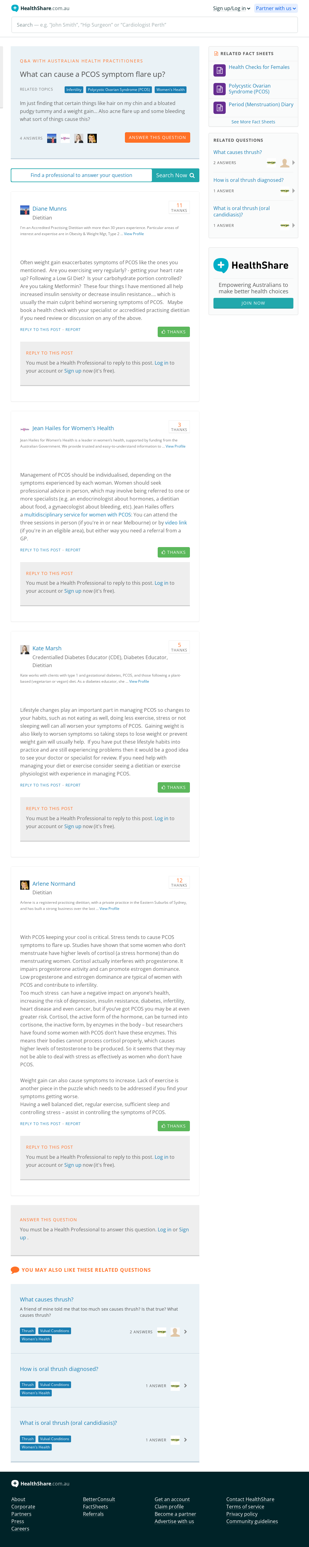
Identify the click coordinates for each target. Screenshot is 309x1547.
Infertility (73, 89)
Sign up (73, 370)
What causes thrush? (46, 1299)
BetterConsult (99, 1499)
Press (17, 1521)
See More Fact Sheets (253, 122)
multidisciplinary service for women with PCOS (77, 514)
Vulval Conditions (54, 1330)
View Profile (134, 233)
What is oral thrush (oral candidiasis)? (68, 1422)
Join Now (253, 303)
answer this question (157, 137)
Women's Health (170, 89)
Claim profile (169, 1506)
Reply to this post (40, 329)
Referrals (93, 1514)
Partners (21, 1514)
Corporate (23, 1506)
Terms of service (245, 1506)
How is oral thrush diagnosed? (59, 1368)
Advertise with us (174, 1521)
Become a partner (175, 1514)
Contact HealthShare (250, 1499)
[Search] (154, 25)
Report (73, 329)
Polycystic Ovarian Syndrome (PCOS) (119, 89)
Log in (162, 362)
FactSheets (95, 1506)
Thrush (28, 1330)
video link (176, 522)
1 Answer (156, 1385)
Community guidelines (252, 1521)
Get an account (172, 1499)
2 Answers (141, 1332)
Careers (20, 1528)
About (18, 1499)
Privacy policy (242, 1514)
